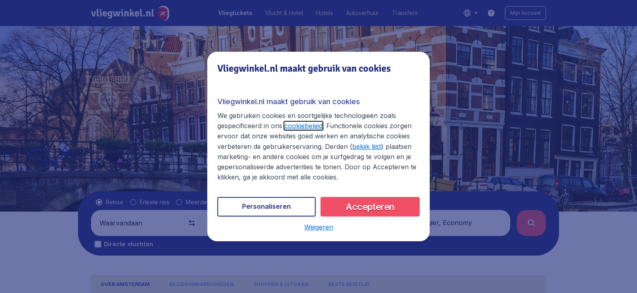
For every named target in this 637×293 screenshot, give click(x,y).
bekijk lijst (366, 146)
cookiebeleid (303, 126)
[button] (318, 227)
